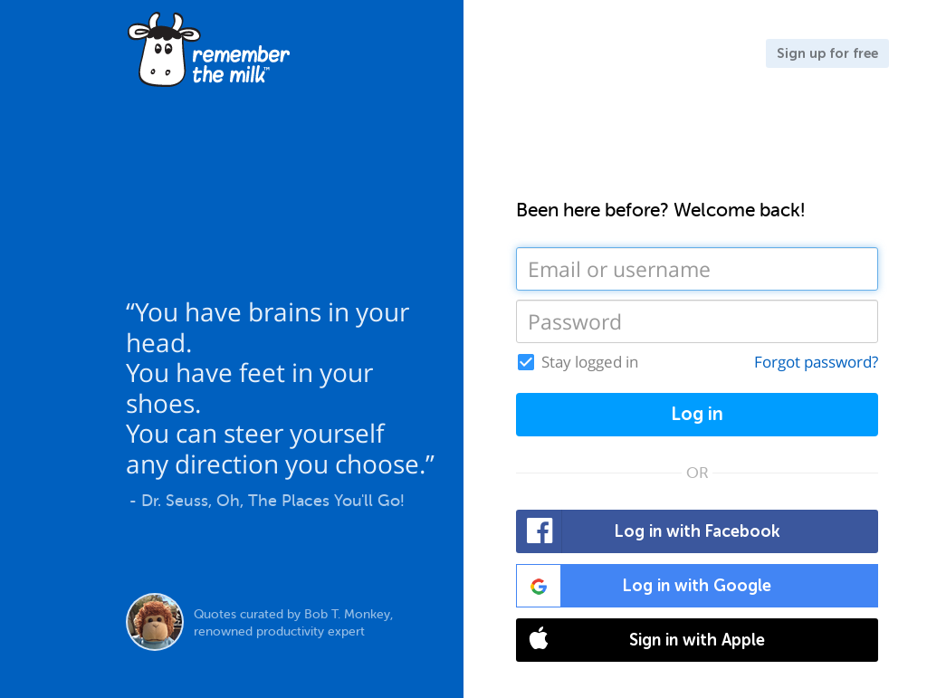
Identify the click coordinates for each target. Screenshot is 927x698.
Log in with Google (644, 586)
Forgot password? (816, 361)
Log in (697, 414)
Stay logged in (589, 362)
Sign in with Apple (641, 640)
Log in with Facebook (648, 531)
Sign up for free (827, 53)
